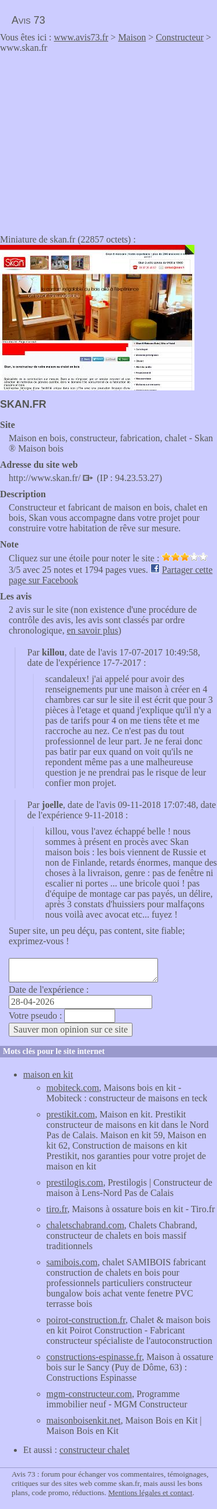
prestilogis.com (74, 1182)
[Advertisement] (97, 140)
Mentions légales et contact (150, 1492)
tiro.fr (56, 1209)
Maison (132, 37)
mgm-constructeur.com (89, 1394)
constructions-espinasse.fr (94, 1357)
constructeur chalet (95, 1450)
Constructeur (180, 37)
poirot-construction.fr (86, 1320)
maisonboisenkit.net (83, 1420)
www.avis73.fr (81, 37)
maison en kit (48, 1074)
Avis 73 (28, 20)
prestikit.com (70, 1114)
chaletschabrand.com (85, 1225)
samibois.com (71, 1262)
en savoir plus (92, 630)
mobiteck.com (72, 1088)
